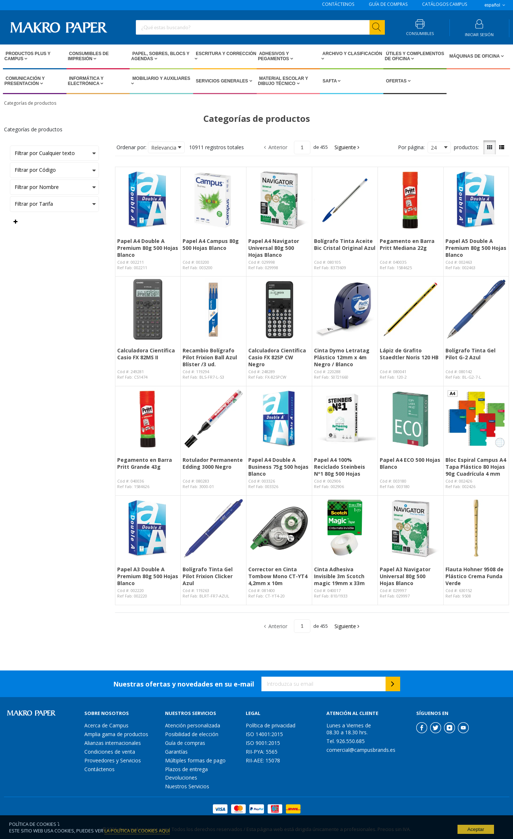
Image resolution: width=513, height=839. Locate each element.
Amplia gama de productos (116, 734)
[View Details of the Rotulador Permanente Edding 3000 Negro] (213, 419)
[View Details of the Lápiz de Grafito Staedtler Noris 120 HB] (410, 309)
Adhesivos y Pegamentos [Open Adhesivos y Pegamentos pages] (274, 56)
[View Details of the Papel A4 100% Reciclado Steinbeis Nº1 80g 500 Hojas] (345, 419)
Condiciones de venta (109, 751)
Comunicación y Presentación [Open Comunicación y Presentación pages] (24, 81)
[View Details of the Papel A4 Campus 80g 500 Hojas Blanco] (213, 200)
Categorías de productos (30, 103)
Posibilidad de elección (191, 734)
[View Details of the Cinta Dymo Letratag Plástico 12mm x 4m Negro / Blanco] (345, 309)
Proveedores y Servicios (112, 760)
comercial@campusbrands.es (360, 749)
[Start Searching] (377, 27)
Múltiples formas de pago (195, 760)
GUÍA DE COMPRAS (388, 4)
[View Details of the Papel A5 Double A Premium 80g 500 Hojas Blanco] (476, 200)
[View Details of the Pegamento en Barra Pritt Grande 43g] (148, 419)
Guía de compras (185, 742)
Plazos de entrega (186, 769)
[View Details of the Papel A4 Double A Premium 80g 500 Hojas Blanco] (148, 200)
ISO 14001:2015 (264, 734)
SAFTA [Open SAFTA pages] (329, 81)
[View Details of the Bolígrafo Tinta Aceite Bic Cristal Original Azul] (345, 200)
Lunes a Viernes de (348, 725)
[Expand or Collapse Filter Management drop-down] (15, 222)
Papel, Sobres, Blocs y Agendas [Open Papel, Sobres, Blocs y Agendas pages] (160, 56)
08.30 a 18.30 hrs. (347, 732)
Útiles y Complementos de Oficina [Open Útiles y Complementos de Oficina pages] (414, 56)
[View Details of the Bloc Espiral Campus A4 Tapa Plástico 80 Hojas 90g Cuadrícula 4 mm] (476, 419)
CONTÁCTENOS (338, 4)
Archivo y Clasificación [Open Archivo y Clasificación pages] (351, 53)
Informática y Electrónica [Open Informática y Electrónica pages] (86, 81)
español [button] (495, 5)
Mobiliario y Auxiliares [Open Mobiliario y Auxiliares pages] (160, 78)
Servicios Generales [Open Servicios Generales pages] (222, 81)
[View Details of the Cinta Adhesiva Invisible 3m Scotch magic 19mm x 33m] (345, 528)
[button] (347, 147)
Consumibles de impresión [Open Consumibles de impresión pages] (88, 56)
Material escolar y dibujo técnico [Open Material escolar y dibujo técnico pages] (283, 81)
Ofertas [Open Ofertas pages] (396, 81)
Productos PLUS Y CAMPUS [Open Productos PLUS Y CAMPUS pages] (27, 56)
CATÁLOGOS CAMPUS (444, 4)
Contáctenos (99, 769)
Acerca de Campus (106, 725)
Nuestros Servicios (187, 786)
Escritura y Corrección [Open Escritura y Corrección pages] (225, 53)
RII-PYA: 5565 (261, 751)
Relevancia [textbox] (163, 147)
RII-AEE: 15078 (263, 760)
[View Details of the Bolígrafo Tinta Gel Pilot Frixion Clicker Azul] (213, 528)
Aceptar (475, 829)
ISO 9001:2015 (263, 742)
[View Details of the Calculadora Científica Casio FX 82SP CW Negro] (279, 309)
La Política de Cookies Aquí (137, 830)
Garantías (176, 751)
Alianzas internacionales (112, 742)
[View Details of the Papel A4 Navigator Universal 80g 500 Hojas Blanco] (279, 200)
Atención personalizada (192, 725)
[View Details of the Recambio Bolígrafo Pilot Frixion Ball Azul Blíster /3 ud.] (213, 309)
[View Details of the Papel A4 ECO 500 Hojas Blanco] (410, 419)
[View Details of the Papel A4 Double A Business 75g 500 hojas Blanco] (279, 419)
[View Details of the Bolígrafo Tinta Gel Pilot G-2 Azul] (476, 309)
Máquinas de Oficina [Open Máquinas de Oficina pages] (474, 56)
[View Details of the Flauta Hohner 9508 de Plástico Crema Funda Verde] (476, 528)
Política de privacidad (270, 725)
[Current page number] (302, 147)
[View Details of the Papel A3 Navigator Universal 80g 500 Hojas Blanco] (410, 528)
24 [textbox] (434, 147)
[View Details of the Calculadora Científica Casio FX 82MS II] (148, 309)
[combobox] (260, 27)
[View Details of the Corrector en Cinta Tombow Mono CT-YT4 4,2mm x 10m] (279, 528)
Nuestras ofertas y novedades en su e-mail (183, 684)
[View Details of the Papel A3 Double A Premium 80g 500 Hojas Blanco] (148, 528)
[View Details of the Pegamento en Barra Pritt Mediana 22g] (410, 200)
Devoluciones (181, 777)
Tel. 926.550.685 (345, 741)
